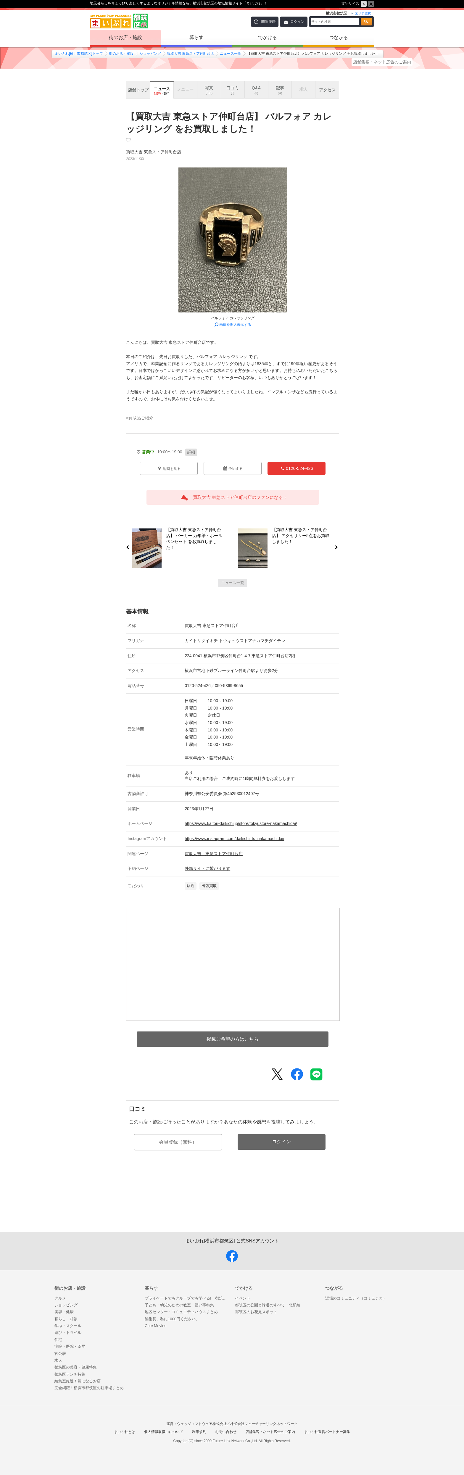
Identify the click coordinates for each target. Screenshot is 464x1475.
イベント (242, 1298)
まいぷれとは (124, 1432)
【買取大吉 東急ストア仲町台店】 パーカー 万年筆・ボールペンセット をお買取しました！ (192, 538)
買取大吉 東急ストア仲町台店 (190, 53)
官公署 (60, 1353)
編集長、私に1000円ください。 (172, 1319)
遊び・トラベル (67, 1332)
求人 (58, 1360)
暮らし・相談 (66, 1319)
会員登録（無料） (178, 1141)
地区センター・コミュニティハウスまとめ (181, 1312)
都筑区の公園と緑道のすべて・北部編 (267, 1305)
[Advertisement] (232, 1204)
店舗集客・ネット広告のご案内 (382, 61)
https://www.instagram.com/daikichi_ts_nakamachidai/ (234, 838)
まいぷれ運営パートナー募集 (327, 1432)
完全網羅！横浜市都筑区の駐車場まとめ (89, 1388)
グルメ (60, 1298)
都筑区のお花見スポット (256, 1312)
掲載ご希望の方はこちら (233, 1039)
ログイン (297, 22)
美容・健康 (64, 1312)
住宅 (58, 1339)
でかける (267, 37)
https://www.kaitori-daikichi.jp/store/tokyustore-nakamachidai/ (241, 823)
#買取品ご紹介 (139, 417)
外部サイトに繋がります (207, 868)
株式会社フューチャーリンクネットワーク (264, 1424)
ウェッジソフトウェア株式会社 (202, 1424)
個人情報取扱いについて (163, 1432)
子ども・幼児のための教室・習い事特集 (179, 1305)
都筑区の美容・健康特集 (75, 1367)
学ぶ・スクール (67, 1326)
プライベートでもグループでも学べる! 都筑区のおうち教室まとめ (187, 1298)
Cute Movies (155, 1326)
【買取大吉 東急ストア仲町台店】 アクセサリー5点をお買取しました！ (303, 536)
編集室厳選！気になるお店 (77, 1381)
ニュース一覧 (230, 53)
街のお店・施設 (125, 37)
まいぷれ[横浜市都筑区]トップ (79, 53)
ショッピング (150, 53)
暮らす (196, 37)
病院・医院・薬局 (69, 1346)
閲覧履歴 (268, 22)
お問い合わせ (225, 1432)
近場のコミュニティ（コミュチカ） (356, 1298)
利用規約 (199, 1432)
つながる (338, 37)
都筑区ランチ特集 (69, 1374)
